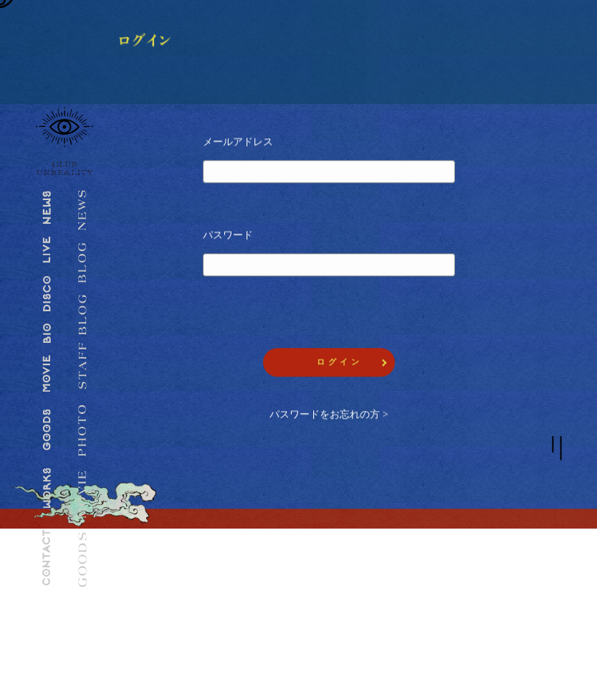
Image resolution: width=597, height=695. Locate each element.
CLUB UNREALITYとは (192, 611)
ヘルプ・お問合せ (457, 589)
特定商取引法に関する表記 (335, 611)
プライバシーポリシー (327, 589)
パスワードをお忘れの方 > (328, 415)
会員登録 (166, 567)
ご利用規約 (445, 567)
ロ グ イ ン (338, 363)
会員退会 (441, 611)
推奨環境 (304, 567)
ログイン (166, 589)
